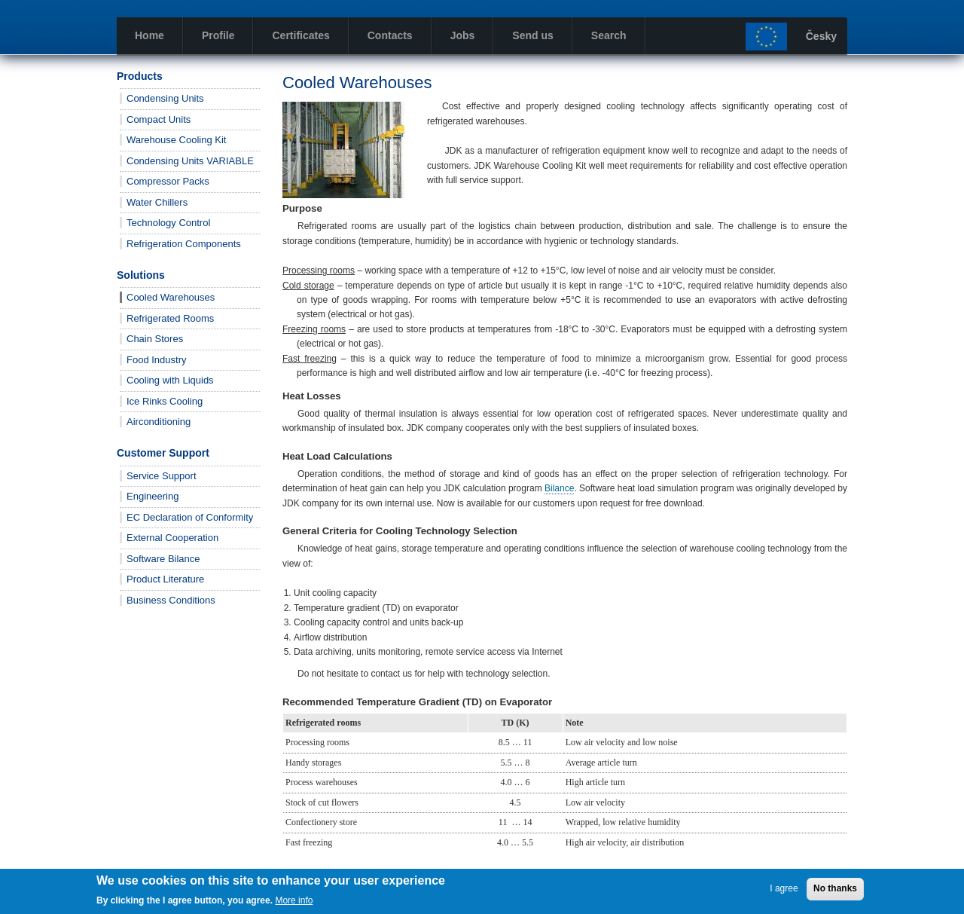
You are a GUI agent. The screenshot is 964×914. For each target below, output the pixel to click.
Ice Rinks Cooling (165, 401)
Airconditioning (159, 421)
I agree (784, 888)
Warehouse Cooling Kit (176, 139)
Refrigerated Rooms (170, 318)
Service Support (162, 475)
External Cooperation (172, 537)
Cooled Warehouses (171, 297)
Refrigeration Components (184, 243)
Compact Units (159, 119)
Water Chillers (157, 202)
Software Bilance (163, 558)
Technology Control (168, 222)
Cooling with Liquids (170, 380)
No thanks (835, 888)
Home (149, 35)
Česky (821, 36)
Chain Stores (155, 338)
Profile (218, 35)
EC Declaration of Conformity (190, 517)
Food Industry (157, 359)
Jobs (462, 35)
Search (609, 35)
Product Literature (165, 579)
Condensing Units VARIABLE (190, 161)
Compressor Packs (168, 181)
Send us (532, 35)
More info (294, 900)
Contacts (390, 35)
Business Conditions (171, 600)
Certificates (300, 35)
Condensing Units (165, 98)
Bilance (559, 488)
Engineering (152, 496)
